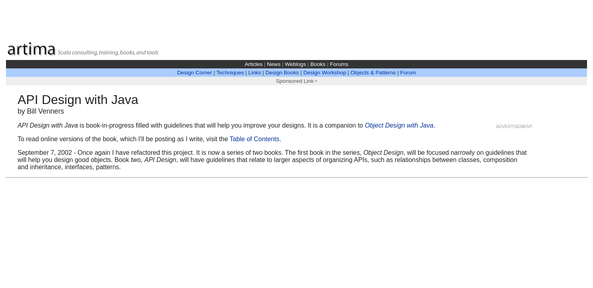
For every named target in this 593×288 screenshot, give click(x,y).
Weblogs (295, 64)
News (273, 64)
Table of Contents (255, 139)
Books (317, 64)
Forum (408, 73)
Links (254, 73)
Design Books (282, 73)
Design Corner (194, 73)
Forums (339, 64)
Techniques (230, 73)
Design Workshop (324, 73)
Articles (254, 64)
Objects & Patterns (373, 73)
